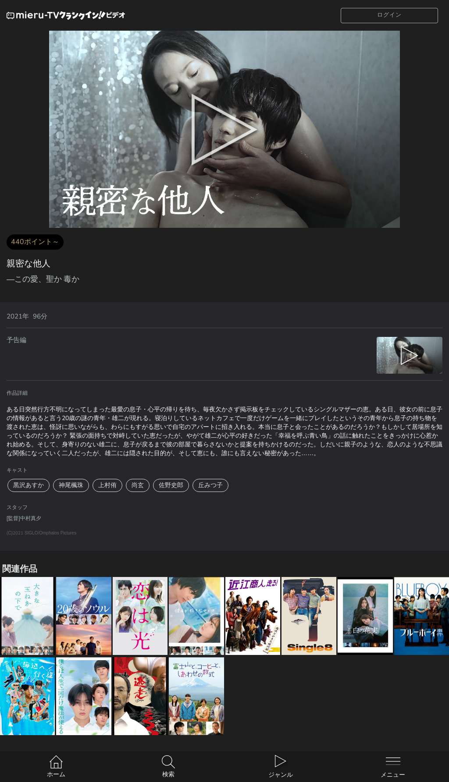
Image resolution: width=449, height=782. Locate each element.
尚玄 (138, 485)
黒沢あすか (28, 485)
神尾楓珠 (71, 485)
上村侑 (107, 485)
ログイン (389, 15)
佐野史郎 (171, 485)
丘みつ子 (210, 485)
